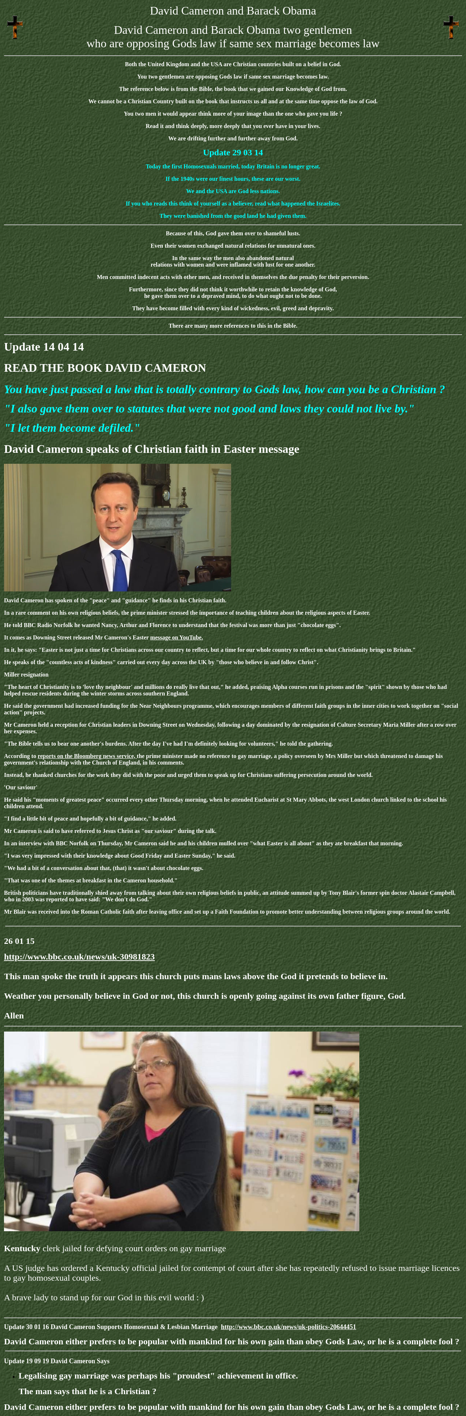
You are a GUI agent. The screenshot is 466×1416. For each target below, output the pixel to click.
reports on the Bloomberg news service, (87, 756)
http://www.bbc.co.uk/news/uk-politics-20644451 (288, 1327)
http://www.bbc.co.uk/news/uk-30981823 (79, 956)
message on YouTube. (176, 637)
